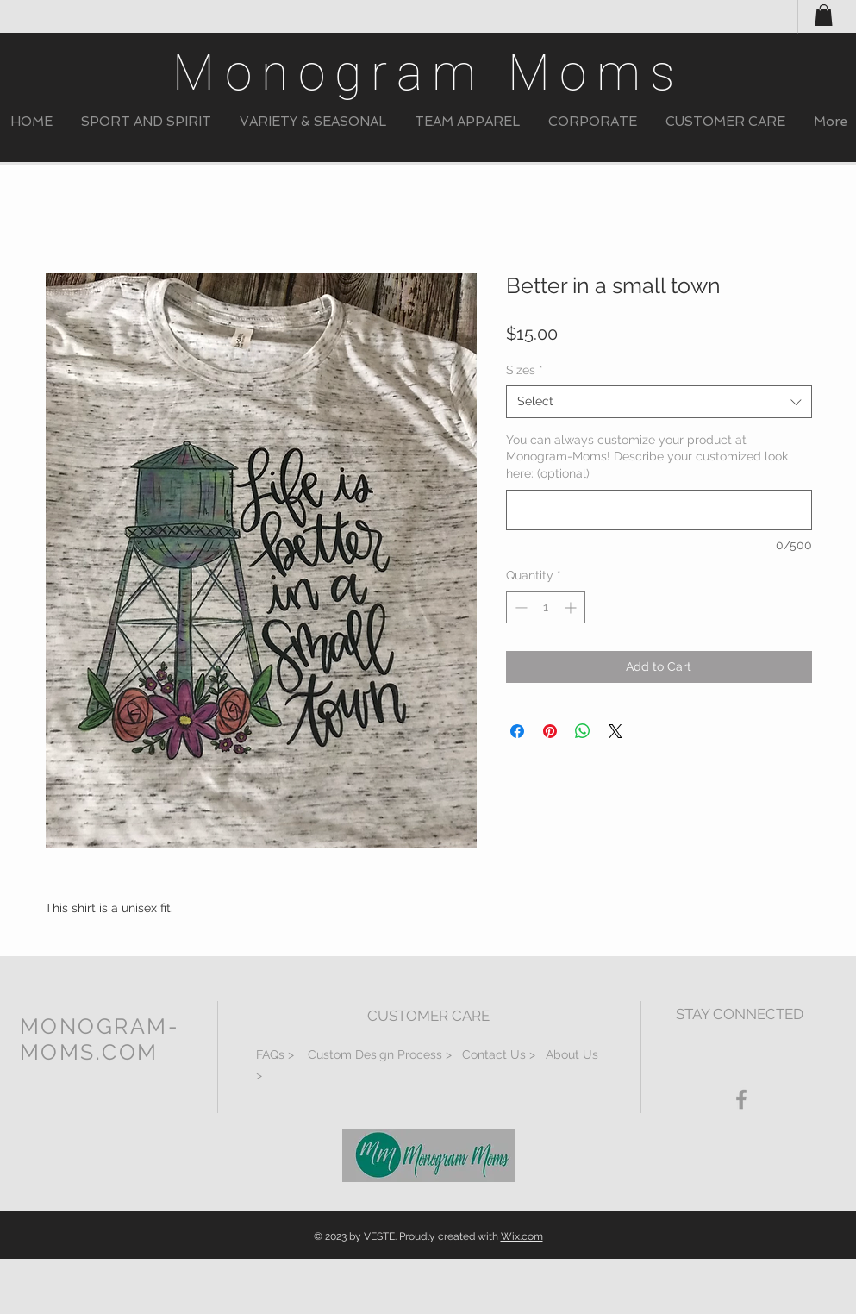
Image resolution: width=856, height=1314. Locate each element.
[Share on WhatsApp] (582, 731)
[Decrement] (519, 607)
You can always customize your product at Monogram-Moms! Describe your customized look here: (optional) (647, 456)
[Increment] (572, 607)
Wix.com (522, 1236)
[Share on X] (615, 731)
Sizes (524, 370)
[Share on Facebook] (517, 731)
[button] (146, 122)
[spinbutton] (545, 607)
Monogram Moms (428, 73)
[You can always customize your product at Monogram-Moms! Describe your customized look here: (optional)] (659, 509)
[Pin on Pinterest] (550, 731)
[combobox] (659, 401)
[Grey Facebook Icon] (741, 1099)
